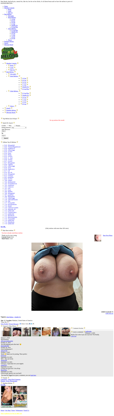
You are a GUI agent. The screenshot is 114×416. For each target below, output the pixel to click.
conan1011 (4, 365)
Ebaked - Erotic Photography (9, 381)
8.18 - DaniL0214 (9, 169)
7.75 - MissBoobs (9, 215)
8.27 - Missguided (9, 163)
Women (17, 125)
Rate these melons (8, 230)
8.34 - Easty (7, 153)
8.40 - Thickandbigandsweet (12, 147)
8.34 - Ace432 (8, 151)
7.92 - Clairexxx (9, 187)
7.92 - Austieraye (9, 185)
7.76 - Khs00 (8, 206)
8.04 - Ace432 (8, 179)
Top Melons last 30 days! (10, 118)
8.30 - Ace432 (8, 159)
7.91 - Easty (7, 190)
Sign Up (10, 12)
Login (9, 11)
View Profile (4, 324)
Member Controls (9, 8)
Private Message (13, 324)
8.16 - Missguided (9, 174)
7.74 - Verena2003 (9, 219)
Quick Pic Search (8, 123)
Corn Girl (73, 336)
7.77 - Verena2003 (9, 203)
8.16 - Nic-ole (8, 172)
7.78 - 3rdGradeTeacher (11, 199)
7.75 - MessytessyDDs (10, 217)
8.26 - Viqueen (8, 164)
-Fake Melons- (12, 28)
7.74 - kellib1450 (9, 220)
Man (9, 125)
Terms (13, 410)
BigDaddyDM (5, 346)
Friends (5, 378)
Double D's (14, 25)
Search (6, 43)
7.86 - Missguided (9, 196)
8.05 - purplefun (9, 177)
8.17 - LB (7, 171)
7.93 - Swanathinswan (10, 183)
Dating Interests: (6, 127)
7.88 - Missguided (9, 193)
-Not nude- (11, 16)
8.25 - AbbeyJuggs (9, 166)
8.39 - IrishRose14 (9, 148)
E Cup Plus (14, 27)
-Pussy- (10, 40)
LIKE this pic (109, 313)
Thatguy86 (4, 360)
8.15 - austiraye (8, 175)
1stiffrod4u (88, 331)
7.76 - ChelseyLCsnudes (11, 207)
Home (6, 6)
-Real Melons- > (11, 317)
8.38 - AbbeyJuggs (9, 150)
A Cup (13, 19)
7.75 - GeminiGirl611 (10, 212)
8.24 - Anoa (7, 167)
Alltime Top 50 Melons (9, 142)
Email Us (26, 410)
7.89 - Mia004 (8, 191)
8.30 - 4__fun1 (8, 158)
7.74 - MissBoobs (9, 222)
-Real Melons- (12, 17)
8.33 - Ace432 (8, 156)
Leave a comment (78, 332)
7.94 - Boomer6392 (9, 182)
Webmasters (19, 410)
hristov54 (3, 355)
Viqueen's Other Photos (10, 326)
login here (33, 375)
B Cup (13, 20)
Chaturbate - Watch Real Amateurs (10, 379)
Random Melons (9, 41)
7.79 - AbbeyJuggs (9, 198)
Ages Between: (6, 129)
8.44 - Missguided (9, 145)
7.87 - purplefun (9, 195)
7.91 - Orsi (7, 188)
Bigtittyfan (4, 370)
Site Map (8, 410)
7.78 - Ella (7, 201)
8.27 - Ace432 (8, 161)
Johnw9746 (4, 351)
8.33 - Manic (8, 155)
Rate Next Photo (107, 235)
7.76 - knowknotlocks (10, 204)
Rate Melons (7, 14)
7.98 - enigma (8, 180)
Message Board (8, 44)
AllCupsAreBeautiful (7, 341)
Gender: (4, 125)
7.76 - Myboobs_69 (9, 209)
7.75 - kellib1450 (9, 211)
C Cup (13, 24)
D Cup (13, 22)
